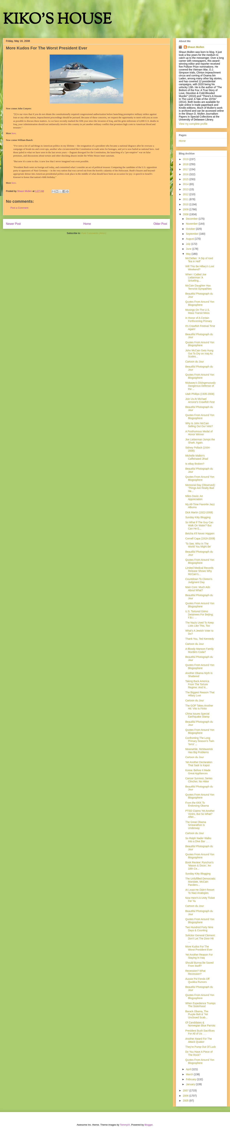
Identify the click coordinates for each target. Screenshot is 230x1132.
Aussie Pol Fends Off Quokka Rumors (197, 980)
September (192, 233)
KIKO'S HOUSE (57, 20)
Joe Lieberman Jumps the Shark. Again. (200, 441)
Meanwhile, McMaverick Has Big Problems (199, 751)
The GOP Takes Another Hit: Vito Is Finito (199, 707)
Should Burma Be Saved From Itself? (199, 964)
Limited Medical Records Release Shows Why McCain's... (199, 571)
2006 (186, 1095)
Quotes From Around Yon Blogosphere (199, 303)
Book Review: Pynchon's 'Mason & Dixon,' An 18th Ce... (199, 865)
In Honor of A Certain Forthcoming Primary (198, 319)
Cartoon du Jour (194, 361)
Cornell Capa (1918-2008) (200, 538)
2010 (186, 204)
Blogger (148, 1124)
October (191, 228)
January (191, 1084)
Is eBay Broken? (194, 463)
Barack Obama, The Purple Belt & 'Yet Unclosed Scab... (196, 1014)
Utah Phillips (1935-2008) (199, 393)
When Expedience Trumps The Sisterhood (200, 1005)
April (189, 1069)
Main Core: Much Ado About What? (197, 589)
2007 (186, 1090)
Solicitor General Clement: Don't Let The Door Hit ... (200, 938)
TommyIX (125, 1124)
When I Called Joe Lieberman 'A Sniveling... (195, 277)
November (192, 223)
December (192, 218)
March (190, 1074)
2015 (186, 179)
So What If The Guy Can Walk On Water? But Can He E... (199, 525)
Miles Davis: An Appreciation (194, 498)
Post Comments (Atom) (93, 233)
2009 (186, 209)
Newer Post (13, 223)
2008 (186, 214)
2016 (186, 174)
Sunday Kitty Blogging (197, 517)
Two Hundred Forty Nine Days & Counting (199, 929)
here (14, 133)
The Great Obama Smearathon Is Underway (195, 825)
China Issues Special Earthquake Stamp (197, 715)
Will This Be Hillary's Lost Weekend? (199, 268)
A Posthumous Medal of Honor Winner (199, 433)
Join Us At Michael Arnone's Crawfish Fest (200, 400)
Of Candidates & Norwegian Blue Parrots (200, 1024)
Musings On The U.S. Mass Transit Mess (197, 311)
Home (87, 223)
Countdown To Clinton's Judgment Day (198, 581)
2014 (186, 184)
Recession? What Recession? (195, 972)
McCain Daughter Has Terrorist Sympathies (198, 287)
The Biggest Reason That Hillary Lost (200, 694)
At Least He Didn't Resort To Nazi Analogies (199, 891)
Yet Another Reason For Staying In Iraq (199, 956)
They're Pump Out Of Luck (200, 1046)
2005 (186, 1100)
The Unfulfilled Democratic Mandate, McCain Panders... (200, 881)
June (189, 248)
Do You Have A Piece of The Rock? (199, 1053)
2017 (186, 169)
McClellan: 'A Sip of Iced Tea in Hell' (199, 260)
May (188, 253)
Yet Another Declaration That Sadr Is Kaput (198, 764)
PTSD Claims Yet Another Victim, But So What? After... (200, 814)
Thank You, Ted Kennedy (199, 638)
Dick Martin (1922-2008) (199, 512)
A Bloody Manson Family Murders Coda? (199, 650)
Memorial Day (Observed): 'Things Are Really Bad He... (200, 488)
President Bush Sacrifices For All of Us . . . (200, 1032)
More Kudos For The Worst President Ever (198, 948)
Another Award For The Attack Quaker (198, 1040)
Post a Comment (19, 207)
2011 (186, 199)
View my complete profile (193, 123)
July (188, 243)
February (191, 1079)
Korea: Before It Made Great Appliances (197, 772)
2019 (186, 159)
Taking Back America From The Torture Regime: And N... (197, 684)
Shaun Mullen (195, 47)
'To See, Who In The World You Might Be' (198, 545)
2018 (186, 164)
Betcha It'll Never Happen (199, 533)
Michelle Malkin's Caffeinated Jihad (196, 457)
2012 (186, 194)
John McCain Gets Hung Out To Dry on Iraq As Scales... (199, 353)
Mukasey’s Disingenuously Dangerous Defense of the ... (200, 385)
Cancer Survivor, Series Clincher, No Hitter (198, 780)
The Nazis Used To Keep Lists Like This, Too (199, 624)
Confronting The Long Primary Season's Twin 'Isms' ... (199, 741)
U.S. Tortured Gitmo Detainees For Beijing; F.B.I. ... (199, 614)
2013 (186, 189)
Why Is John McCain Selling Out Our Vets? (199, 425)
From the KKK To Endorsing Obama (197, 804)
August (190, 238)
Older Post (160, 223)
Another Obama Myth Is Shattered (199, 675)
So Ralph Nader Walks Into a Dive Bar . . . (198, 840)
